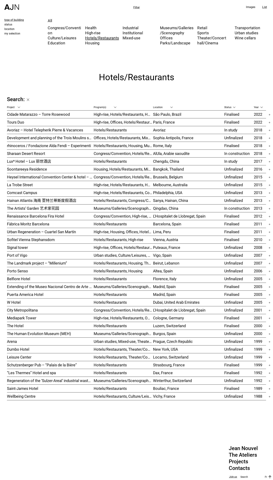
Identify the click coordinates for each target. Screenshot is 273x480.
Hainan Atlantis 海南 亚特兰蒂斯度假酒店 (41, 200)
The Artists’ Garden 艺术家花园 (33, 208)
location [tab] (9, 29)
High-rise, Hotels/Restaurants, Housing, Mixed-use (123, 184)
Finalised (231, 114)
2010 (258, 239)
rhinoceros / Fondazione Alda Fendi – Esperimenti (49, 145)
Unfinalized (233, 137)
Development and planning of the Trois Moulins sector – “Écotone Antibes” (50, 137)
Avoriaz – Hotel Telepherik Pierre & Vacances (45, 129)
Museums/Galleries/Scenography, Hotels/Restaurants (123, 286)
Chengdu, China (166, 161)
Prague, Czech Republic (173, 341)
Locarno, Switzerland (170, 357)
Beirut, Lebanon (166, 263)
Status (229, 107)
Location (163, 107)
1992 (258, 372)
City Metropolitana (22, 310)
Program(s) (105, 107)
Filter (136, 7)
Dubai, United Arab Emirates (176, 302)
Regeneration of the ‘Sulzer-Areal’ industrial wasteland (50, 380)
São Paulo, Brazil (167, 114)
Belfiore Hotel (18, 278)
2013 (258, 192)
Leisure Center (19, 357)
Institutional (133, 32)
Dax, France (163, 372)
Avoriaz (159, 129)
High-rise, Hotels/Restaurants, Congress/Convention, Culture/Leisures (123, 192)
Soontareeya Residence (27, 169)
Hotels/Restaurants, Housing (118, 270)
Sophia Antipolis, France (173, 137)
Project (13, 107)
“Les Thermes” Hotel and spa (31, 372)
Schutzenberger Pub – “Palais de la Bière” (42, 364)
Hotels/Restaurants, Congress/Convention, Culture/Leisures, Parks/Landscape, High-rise (123, 200)
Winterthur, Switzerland (172, 380)
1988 (258, 396)
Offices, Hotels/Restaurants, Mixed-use (123, 137)
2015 (258, 176)
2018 (258, 129)
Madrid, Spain (164, 286)
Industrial (130, 27)
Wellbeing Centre (21, 396)
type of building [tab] (14, 20)
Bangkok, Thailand (168, 169)
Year (258, 107)
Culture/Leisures (62, 37)
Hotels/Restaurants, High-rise (118, 239)
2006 (258, 270)
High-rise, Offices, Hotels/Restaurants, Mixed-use (123, 122)
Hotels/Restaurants (102, 37)
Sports (203, 32)
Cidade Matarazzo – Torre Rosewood (38, 114)
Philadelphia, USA (167, 192)
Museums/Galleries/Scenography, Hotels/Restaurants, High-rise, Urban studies (123, 208)
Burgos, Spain (164, 333)
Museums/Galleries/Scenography (177, 30)
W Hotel (14, 302)
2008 (258, 247)
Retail (202, 27)
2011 (258, 223)
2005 (258, 278)
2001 (258, 310)
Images (250, 7)
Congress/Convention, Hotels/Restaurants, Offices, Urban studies (123, 310)
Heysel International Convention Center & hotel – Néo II (50, 176)
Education (56, 42)
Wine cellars (245, 37)
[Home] (11, 5)
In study (230, 129)
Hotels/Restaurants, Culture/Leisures (123, 396)
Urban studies (246, 32)
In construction (237, 153)
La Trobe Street (20, 184)
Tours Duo (15, 122)
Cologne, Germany (168, 317)
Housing (92, 42)
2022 (258, 114)
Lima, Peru (162, 231)
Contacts (239, 468)
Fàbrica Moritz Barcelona (28, 223)
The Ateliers (243, 455)
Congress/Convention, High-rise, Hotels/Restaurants (123, 216)
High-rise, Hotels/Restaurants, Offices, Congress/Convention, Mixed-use (123, 317)
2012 (258, 216)
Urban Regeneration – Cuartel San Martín (41, 231)
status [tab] (8, 24)
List (264, 7)
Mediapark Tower (21, 317)
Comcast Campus (22, 192)
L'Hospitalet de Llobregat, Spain (179, 216)
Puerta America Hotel (25, 294)
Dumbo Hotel (18, 349)
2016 (258, 169)
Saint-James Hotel (22, 388)
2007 (258, 255)
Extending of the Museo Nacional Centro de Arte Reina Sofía (50, 286)
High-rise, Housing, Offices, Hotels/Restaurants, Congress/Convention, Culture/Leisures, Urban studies (123, 231)
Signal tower (17, 247)
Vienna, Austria (165, 239)
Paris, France (164, 122)
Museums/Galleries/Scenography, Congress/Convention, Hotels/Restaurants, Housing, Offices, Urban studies (123, 380)
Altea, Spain (163, 270)
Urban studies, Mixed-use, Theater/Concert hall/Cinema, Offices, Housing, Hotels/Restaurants (123, 341)
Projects (238, 461)
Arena (12, 341)
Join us (233, 476)
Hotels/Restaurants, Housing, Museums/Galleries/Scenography (123, 145)
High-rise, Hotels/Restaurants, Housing (123, 114)
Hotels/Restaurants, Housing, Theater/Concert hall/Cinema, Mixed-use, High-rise (123, 263)
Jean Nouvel (243, 448)
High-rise (92, 32)
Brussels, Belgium (168, 176)
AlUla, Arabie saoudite (171, 153)
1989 (258, 388)
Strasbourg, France (169, 364)
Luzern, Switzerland (169, 325)
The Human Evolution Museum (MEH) (39, 333)
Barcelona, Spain (167, 223)
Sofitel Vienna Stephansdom (31, 239)
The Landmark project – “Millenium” (37, 263)
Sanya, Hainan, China (170, 200)
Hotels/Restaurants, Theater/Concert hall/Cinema (123, 349)
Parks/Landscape (175, 42)
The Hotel (15, 325)
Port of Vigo (17, 255)
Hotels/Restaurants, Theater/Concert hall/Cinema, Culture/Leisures (123, 357)
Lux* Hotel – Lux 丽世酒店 (29, 161)
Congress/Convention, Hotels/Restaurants (123, 153)
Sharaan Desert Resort (26, 153)
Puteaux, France (166, 247)
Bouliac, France (166, 388)
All (50, 20)
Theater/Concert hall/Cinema (211, 40)
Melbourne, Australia (170, 184)
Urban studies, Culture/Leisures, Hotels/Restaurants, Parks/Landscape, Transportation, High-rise (123, 255)
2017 (258, 161)
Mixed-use (131, 37)
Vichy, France (164, 396)
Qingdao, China (165, 208)
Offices (166, 37)
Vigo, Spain (162, 255)
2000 (258, 325)
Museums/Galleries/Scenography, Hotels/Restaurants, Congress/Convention (123, 333)
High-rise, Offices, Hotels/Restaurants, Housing (123, 247)
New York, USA (165, 349)
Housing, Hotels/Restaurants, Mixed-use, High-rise (123, 169)
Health (90, 27)
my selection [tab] (12, 33)
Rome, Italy (162, 145)
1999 (258, 341)
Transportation (247, 27)
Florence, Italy (164, 278)
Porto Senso (17, 270)
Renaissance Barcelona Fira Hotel (35, 216)
